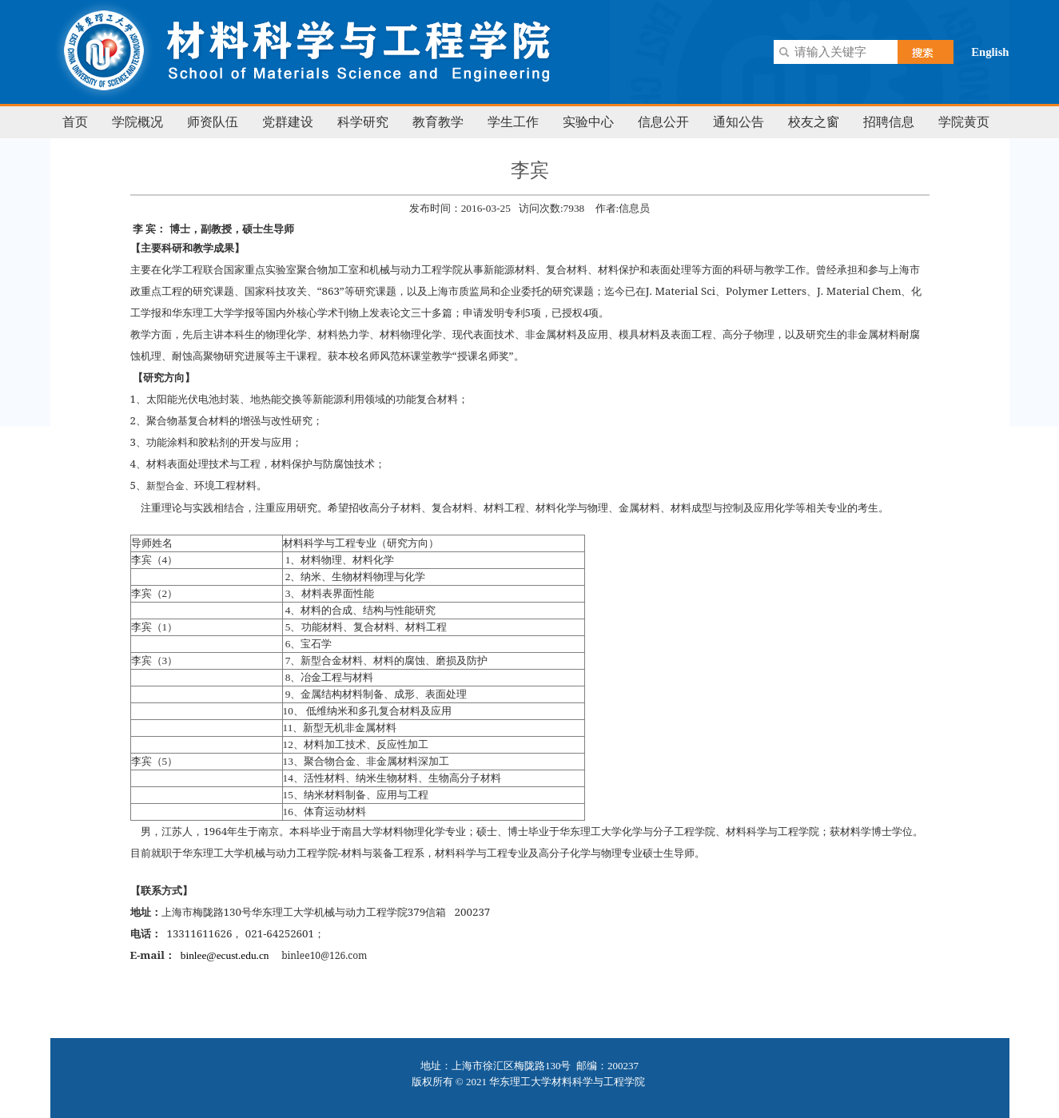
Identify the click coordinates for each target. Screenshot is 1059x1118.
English (990, 52)
